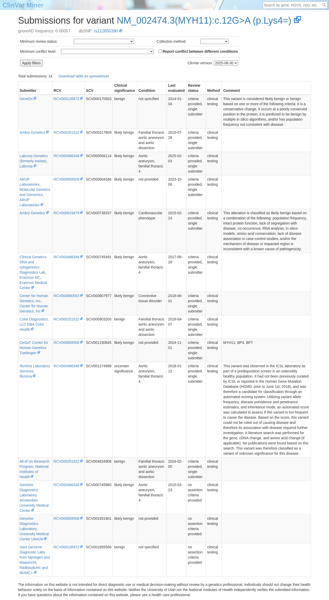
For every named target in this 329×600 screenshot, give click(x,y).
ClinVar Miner (23, 5)
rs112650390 (106, 31)
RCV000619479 (66, 213)
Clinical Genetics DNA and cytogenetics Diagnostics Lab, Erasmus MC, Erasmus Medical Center (33, 272)
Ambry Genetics (32, 132)
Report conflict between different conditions (198, 51)
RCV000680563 (66, 296)
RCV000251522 (66, 132)
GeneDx (26, 99)
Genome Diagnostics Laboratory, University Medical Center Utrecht (34, 528)
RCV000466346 (66, 156)
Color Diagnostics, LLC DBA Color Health (34, 324)
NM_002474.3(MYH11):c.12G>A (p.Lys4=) (204, 20)
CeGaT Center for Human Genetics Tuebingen (34, 348)
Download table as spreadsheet (84, 76)
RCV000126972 (66, 99)
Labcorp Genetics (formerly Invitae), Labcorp (34, 161)
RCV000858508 (66, 179)
